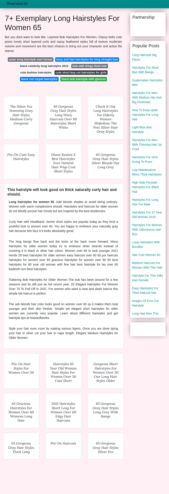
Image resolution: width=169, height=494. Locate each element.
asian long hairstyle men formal (30, 59)
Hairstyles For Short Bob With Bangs (145, 70)
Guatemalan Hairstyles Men (147, 82)
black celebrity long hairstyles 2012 (44, 66)
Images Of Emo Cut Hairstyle (145, 303)
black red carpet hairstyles (39, 79)
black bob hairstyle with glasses (83, 79)
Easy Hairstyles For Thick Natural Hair (145, 290)
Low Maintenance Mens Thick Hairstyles (147, 172)
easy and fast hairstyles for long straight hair (87, 59)
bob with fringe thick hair (90, 66)
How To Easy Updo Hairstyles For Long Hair (145, 114)
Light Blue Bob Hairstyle (142, 130)
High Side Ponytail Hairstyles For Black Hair (145, 187)
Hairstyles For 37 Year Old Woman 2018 (147, 215)
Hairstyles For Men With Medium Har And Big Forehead (147, 97)
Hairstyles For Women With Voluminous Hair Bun (147, 229)
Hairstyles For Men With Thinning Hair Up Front (147, 144)
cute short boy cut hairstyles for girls (81, 72)
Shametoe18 (17, 4)
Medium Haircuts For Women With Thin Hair (147, 265)
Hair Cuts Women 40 (146, 255)
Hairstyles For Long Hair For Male (145, 202)
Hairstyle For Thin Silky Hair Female (147, 278)
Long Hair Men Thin (145, 313)
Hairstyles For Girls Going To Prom (145, 159)
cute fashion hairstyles (35, 72)
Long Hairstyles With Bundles (146, 244)
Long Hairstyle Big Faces (144, 57)
